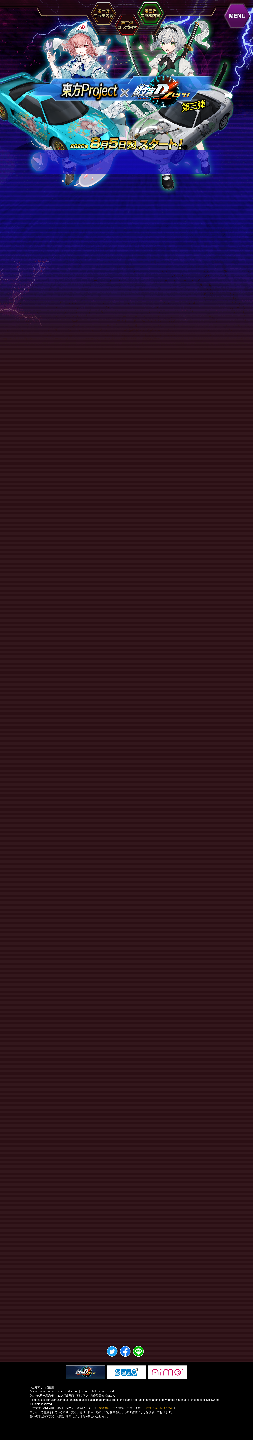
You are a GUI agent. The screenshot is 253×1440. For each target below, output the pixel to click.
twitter (112, 1355)
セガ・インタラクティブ (126, 1372)
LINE (138, 1355)
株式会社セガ (107, 1408)
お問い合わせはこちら (160, 1408)
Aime (167, 1372)
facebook (125, 1355)
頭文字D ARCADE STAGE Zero (85, 1372)
